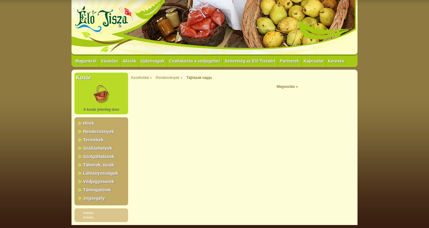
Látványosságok (100, 173)
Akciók (129, 61)
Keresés (336, 61)
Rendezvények (98, 131)
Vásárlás (109, 61)
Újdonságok (152, 61)
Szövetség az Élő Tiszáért (250, 61)
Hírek (88, 123)
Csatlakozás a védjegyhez (194, 61)
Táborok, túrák (98, 164)
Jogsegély (94, 198)
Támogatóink (97, 189)
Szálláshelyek (97, 148)
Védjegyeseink (98, 181)
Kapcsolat (314, 61)
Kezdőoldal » (141, 78)
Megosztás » (287, 87)
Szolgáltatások (98, 156)
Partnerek (289, 61)
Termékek (93, 139)
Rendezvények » (169, 78)
